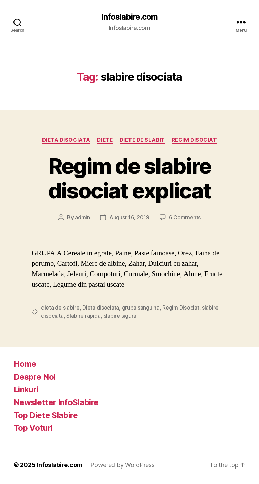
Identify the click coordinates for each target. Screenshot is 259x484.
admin (82, 217)
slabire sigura (120, 315)
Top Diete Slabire (45, 415)
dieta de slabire (60, 307)
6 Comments (185, 217)
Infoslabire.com (129, 17)
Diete (105, 140)
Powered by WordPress (122, 465)
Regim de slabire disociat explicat (129, 178)
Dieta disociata (66, 140)
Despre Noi (34, 377)
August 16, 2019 (129, 217)
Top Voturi (32, 428)
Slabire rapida (83, 315)
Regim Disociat (194, 140)
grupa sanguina (141, 307)
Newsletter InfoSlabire (55, 402)
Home (24, 364)
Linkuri (25, 389)
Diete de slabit (142, 140)
